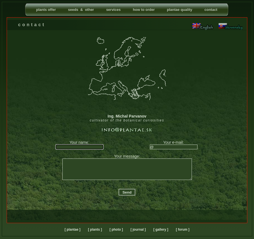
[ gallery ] (160, 229)
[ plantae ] (72, 229)
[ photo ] (116, 229)
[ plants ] (95, 229)
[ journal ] (138, 229)
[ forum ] (182, 229)
